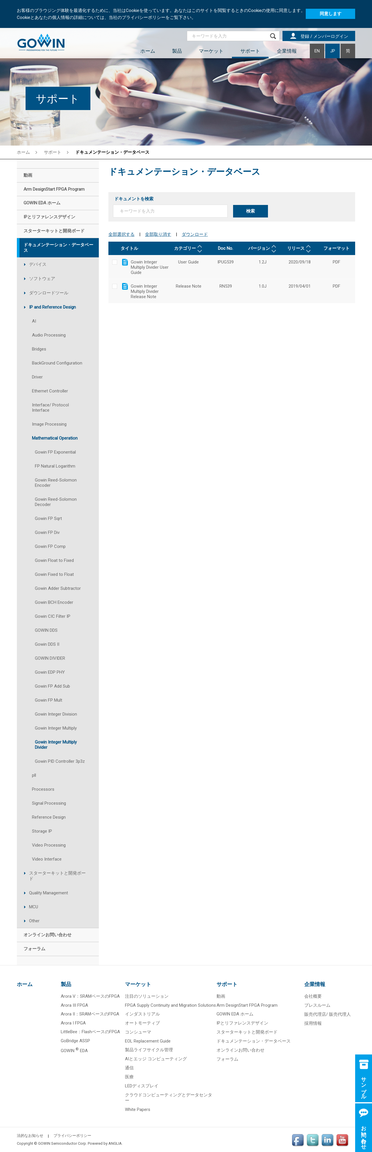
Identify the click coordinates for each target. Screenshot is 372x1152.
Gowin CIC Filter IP (52, 616)
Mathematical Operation (55, 438)
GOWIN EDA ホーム (235, 1014)
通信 (129, 1067)
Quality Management (48, 893)
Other (34, 920)
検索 (250, 211)
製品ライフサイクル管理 (149, 1049)
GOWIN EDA (74, 1050)
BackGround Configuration (57, 363)
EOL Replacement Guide (148, 1041)
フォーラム (227, 1059)
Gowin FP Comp (50, 546)
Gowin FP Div (47, 532)
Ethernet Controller (50, 391)
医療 (129, 1077)
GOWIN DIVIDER (50, 658)
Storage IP (42, 831)
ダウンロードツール (48, 292)
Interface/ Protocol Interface (50, 407)
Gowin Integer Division (56, 714)
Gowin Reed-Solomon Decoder (56, 502)
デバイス (37, 264)
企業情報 (287, 51)
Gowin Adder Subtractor (58, 588)
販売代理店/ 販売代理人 (327, 1014)
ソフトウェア (42, 278)
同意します (330, 13)
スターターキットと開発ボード (57, 875)
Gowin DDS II (47, 644)
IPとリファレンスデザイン (242, 1023)
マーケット (211, 51)
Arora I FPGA (73, 1023)
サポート (250, 51)
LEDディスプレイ (141, 1086)
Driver (37, 377)
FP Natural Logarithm (55, 466)
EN (317, 51)
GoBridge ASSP (75, 1040)
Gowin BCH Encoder (54, 602)
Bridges (39, 349)
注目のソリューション (147, 996)
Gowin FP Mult (48, 700)
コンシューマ (138, 1032)
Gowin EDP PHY (50, 672)
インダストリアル (142, 1014)
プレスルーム (317, 1005)
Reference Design (49, 817)
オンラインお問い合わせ (240, 1050)
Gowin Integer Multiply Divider (56, 744)
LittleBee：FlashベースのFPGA (90, 1031)
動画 (221, 996)
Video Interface (47, 859)
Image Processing (49, 424)
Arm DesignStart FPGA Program (247, 1005)
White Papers (137, 1109)
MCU (33, 906)
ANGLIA (115, 1143)
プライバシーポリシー (72, 1135)
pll (34, 775)
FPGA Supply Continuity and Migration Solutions (170, 1005)
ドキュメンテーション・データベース (112, 152)
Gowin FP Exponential (55, 452)
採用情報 (313, 1023)
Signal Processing (49, 803)
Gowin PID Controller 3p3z (60, 761)
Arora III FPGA (74, 1005)
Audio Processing (49, 335)
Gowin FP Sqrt (48, 518)
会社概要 (313, 996)
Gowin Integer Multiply (56, 728)
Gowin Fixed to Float (54, 574)
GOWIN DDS (46, 630)
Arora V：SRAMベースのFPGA (90, 996)
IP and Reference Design (52, 307)
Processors (43, 789)
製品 (177, 51)
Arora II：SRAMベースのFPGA (90, 1014)
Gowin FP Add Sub (52, 686)
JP (332, 51)
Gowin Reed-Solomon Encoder (56, 482)
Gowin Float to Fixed (54, 560)
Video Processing (49, 845)
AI (34, 321)
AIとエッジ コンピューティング (156, 1058)
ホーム (147, 51)
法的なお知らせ (30, 1135)
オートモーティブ (142, 1023)
